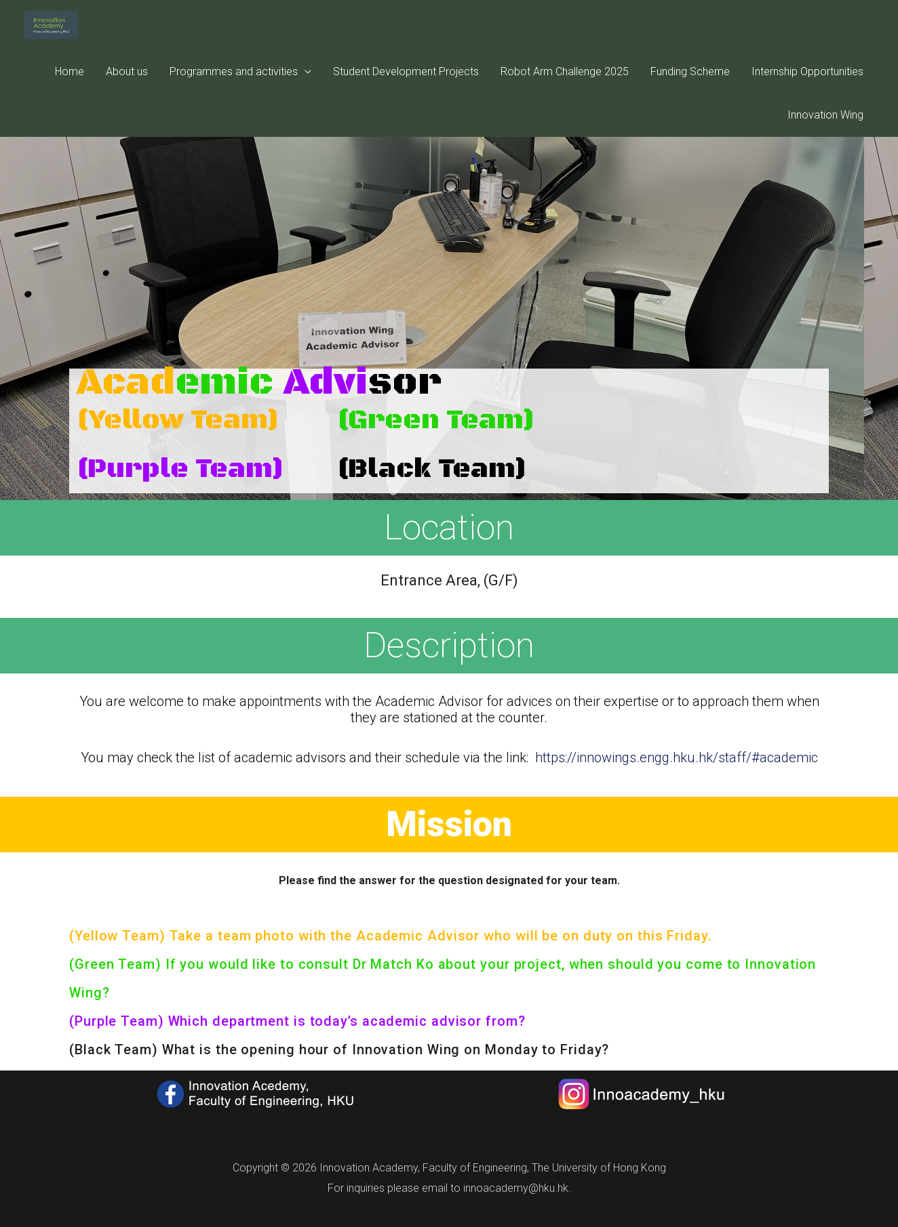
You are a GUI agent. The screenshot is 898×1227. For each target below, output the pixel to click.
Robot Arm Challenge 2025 (565, 93)
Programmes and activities (234, 93)
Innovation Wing (825, 137)
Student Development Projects (406, 93)
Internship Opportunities (807, 93)
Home (69, 93)
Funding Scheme (690, 93)
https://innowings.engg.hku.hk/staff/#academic (676, 757)
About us (127, 93)
